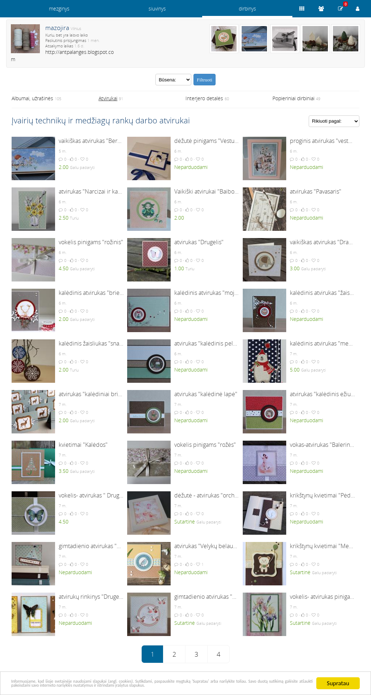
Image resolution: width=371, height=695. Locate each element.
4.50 (63, 268)
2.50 (63, 217)
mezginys (59, 8)
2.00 (63, 167)
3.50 (63, 470)
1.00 (179, 268)
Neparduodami (191, 167)
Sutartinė (184, 521)
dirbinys (247, 8)
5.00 (295, 369)
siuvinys (157, 8)
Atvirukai (108, 98)
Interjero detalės (204, 98)
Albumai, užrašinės (32, 98)
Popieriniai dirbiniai (293, 98)
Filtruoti (204, 79)
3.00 (295, 268)
